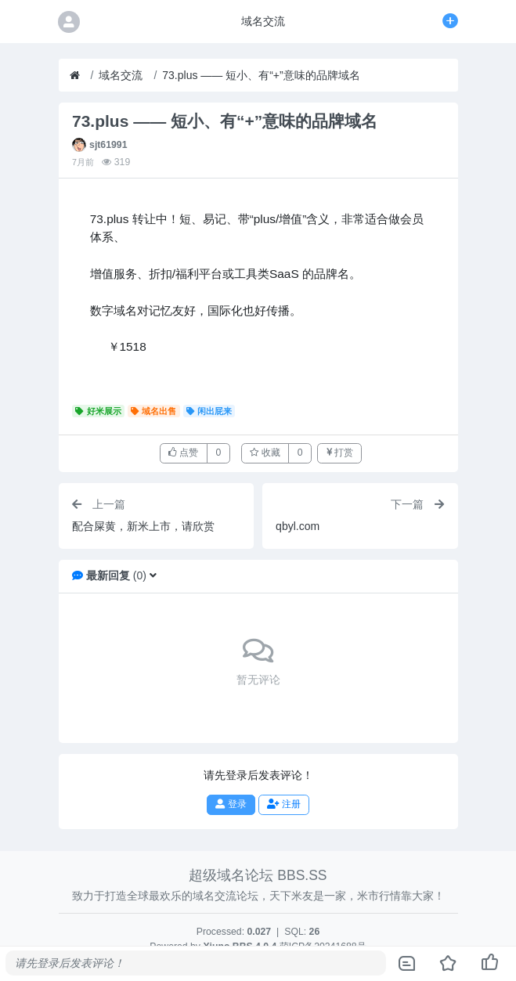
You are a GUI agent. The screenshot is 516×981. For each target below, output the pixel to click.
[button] (153, 575)
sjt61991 (108, 144)
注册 (283, 804)
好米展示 (98, 411)
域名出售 (154, 411)
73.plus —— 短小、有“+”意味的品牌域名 (260, 75)
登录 (230, 804)
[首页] (75, 75)
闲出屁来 (209, 411)
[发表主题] (450, 21)
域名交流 (121, 75)
